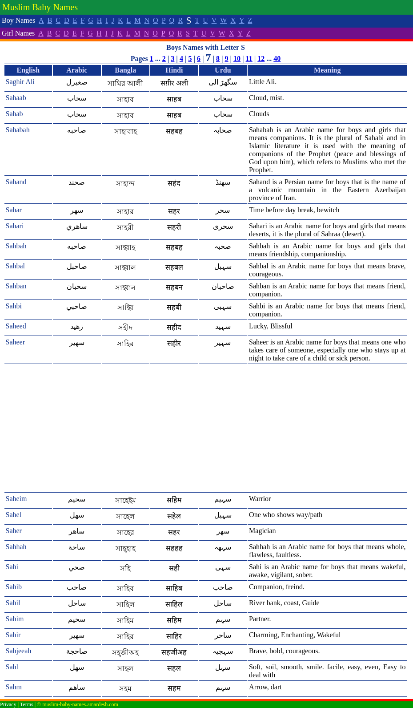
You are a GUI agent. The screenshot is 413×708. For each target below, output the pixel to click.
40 (277, 58)
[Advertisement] (206, 428)
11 (249, 58)
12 (261, 58)
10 (237, 58)
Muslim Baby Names (40, 7)
